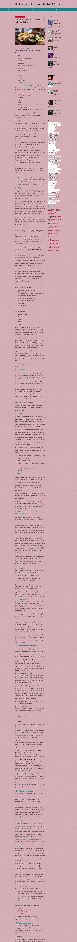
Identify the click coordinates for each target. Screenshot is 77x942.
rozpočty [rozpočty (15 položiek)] (53, 147)
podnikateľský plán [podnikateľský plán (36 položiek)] (63, 141)
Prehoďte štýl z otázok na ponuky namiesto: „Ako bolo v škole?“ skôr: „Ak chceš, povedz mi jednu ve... (59, 166)
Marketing (22, 936)
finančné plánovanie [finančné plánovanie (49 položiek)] (56, 114)
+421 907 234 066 (18, 919)
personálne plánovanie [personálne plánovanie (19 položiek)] (56, 133)
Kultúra (8, 937)
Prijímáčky (22, 933)
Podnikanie (9, 934)
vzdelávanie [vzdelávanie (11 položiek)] (54, 156)
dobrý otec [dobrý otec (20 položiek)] (54, 110)
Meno (8, 899)
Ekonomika (18, 934)
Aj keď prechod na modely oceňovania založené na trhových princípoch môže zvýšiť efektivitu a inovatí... (58, 923)
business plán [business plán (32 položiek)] (54, 107)
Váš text (9, 881)
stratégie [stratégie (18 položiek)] (54, 154)
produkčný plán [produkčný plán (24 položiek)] (62, 143)
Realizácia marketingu (60, 67)
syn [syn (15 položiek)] (59, 154)
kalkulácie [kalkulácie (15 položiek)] (62, 118)
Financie (13, 934)
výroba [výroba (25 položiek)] (53, 158)
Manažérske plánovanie (11, 926)
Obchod (15, 937)
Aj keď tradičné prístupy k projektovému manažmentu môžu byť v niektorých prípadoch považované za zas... (59, 183)
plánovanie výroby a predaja (32, 857)
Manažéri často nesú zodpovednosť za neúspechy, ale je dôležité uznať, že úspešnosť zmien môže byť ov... (59, 929)
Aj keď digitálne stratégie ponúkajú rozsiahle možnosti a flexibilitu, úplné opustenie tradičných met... (59, 189)
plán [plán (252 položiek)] (63, 135)
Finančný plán (44, 11)
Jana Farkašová (40, 929)
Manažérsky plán (35, 11)
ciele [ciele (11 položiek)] (61, 107)
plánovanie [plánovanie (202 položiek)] (54, 137)
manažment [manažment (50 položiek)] (63, 120)
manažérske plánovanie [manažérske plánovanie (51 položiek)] (56, 122)
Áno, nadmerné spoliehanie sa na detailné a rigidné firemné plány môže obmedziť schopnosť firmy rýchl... (59, 918)
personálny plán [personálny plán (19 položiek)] (55, 135)
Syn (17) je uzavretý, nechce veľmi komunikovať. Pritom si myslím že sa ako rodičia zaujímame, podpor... (59, 178)
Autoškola (9, 933)
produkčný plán (11, 859)
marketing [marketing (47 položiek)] (63, 124)
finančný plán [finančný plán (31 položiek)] (54, 116)
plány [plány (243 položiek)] (53, 139)
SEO (14, 931)
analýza (12, 857)
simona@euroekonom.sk (19, 917)
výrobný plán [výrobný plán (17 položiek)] (60, 158)
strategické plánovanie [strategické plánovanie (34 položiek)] (56, 150)
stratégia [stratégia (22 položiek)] (64, 152)
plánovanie (21, 857)
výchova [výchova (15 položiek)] (61, 156)
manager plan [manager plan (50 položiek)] (54, 120)
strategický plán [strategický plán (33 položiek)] (55, 152)
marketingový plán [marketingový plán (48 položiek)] (55, 128)
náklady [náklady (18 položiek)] (64, 128)
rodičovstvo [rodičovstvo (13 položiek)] (54, 145)
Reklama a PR (18, 931)
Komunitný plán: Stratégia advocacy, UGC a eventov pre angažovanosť (61, 30)
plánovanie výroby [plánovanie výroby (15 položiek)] (63, 137)
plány (41, 857)
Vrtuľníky (23, 931)
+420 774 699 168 (18, 920)
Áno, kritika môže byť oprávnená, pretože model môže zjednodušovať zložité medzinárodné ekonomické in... (60, 195)
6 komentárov (62, 77)
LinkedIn (16, 922)
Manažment (17, 933)
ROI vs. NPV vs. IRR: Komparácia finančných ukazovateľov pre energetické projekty (62, 50)
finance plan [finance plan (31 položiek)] (62, 110)
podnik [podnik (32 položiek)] (59, 139)
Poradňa (61, 11)
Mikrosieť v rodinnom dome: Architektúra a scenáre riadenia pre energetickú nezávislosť (63, 37)
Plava (9, 25)
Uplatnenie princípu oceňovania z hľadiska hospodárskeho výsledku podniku (62, 89)
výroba (18, 859)
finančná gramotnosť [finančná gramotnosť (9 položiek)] (62, 112)
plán (17, 857)
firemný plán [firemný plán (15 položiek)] (54, 118)
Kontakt (67, 11)
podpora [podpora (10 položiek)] (53, 143)
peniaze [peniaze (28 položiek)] (61, 131)
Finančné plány (20, 926)
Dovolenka (19, 937)
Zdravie (22, 934)
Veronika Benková (36, 923)
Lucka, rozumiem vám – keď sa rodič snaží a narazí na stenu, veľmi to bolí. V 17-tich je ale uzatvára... (60, 172)
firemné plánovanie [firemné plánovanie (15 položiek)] (64, 116)
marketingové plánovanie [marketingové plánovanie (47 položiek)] (57, 126)
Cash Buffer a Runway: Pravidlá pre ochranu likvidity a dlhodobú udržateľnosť (62, 57)
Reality (13, 933)
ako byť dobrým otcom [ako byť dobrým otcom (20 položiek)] (56, 105)
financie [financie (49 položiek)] (53, 112)
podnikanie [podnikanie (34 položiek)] (54, 141)
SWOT (25, 934)
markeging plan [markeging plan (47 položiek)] (55, 124)
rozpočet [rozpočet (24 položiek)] (62, 145)
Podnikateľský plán (14, 11)
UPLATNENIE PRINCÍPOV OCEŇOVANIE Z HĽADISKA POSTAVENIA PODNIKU (61, 82)
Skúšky (12, 937)
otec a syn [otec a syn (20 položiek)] (54, 131)
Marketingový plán (25, 11)
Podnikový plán (53, 11)
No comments (41, 923)
